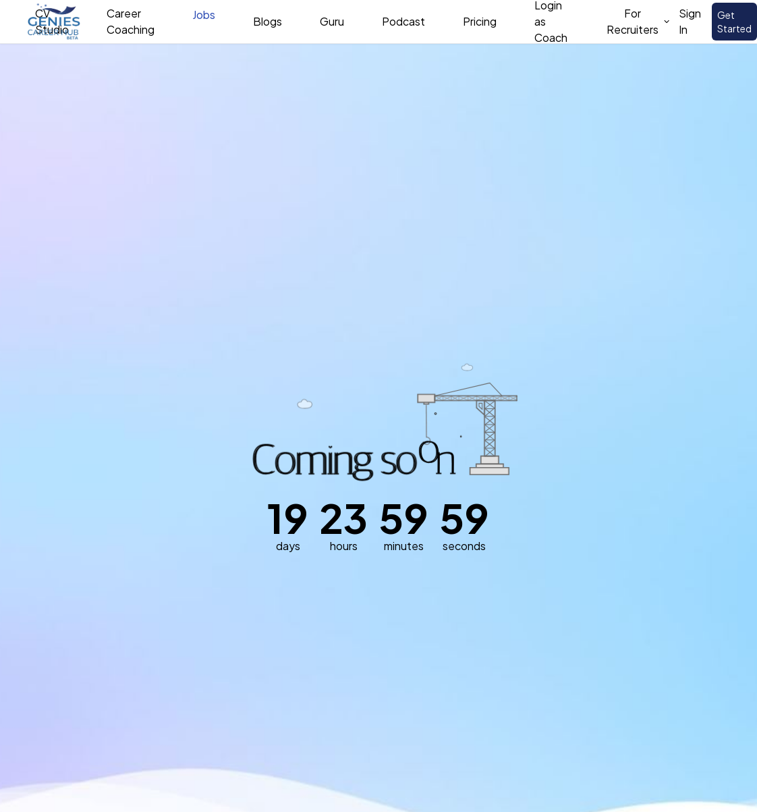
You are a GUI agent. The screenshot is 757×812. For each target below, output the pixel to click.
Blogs (267, 21)
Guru (332, 21)
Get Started (734, 21)
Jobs (203, 14)
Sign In (690, 21)
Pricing (480, 21)
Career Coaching (131, 21)
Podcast (403, 21)
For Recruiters (639, 21)
